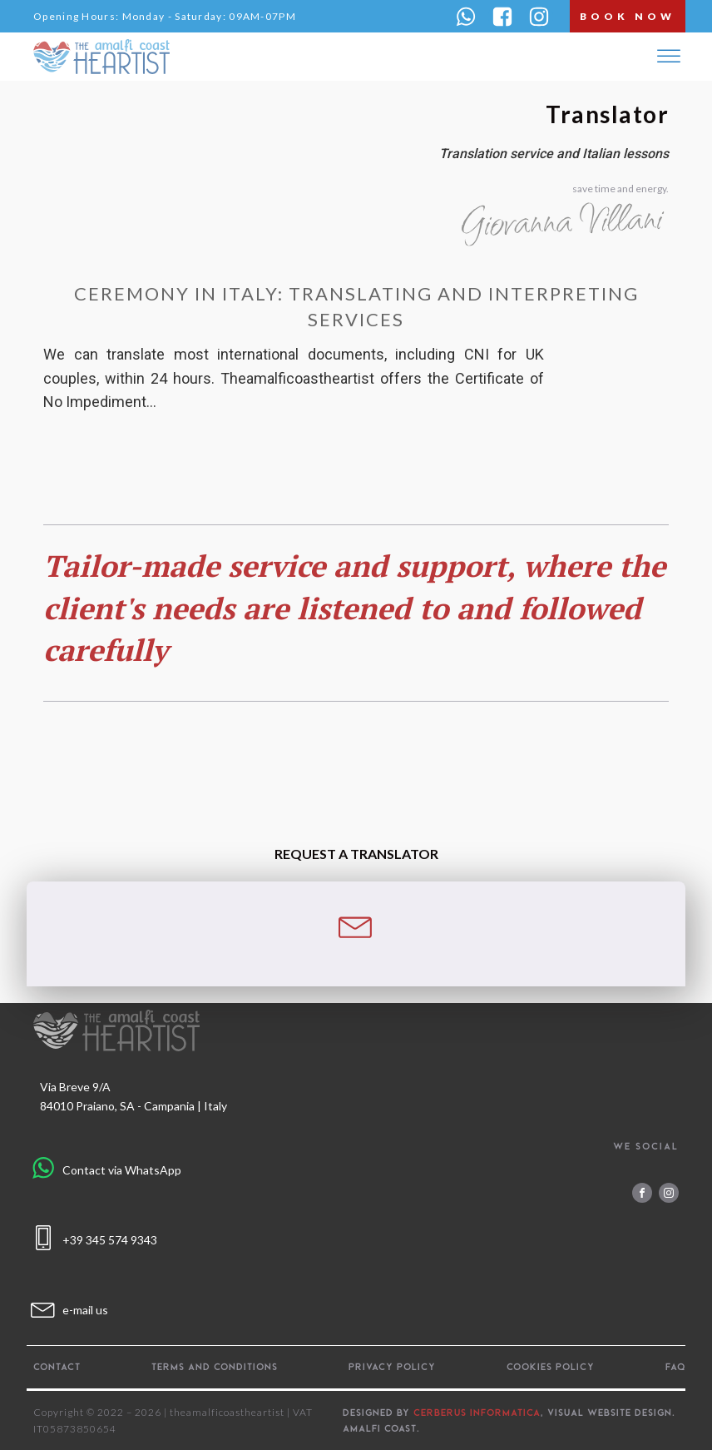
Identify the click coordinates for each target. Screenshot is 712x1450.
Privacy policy (392, 1367)
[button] (466, 16)
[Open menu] (668, 57)
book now (627, 16)
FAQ (675, 1367)
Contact (57, 1367)
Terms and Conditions (214, 1367)
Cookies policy (551, 1367)
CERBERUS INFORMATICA (477, 1412)
